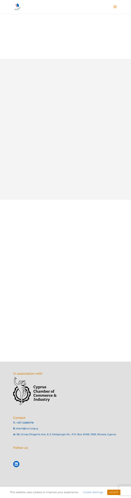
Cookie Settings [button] (93, 492)
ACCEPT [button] (113, 492)
